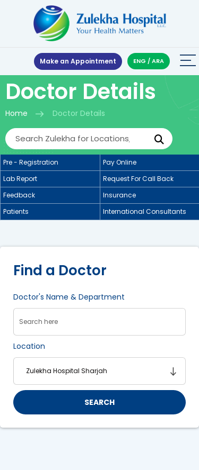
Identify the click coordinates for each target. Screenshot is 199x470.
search (99, 402)
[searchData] (99, 322)
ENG (139, 61)
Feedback (19, 195)
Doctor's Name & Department (69, 297)
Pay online (119, 162)
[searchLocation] (99, 371)
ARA (158, 61)
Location (29, 346)
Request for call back (138, 178)
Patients (16, 211)
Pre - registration (30, 162)
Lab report (20, 178)
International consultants (144, 211)
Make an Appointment (78, 61)
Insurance (119, 195)
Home (16, 113)
